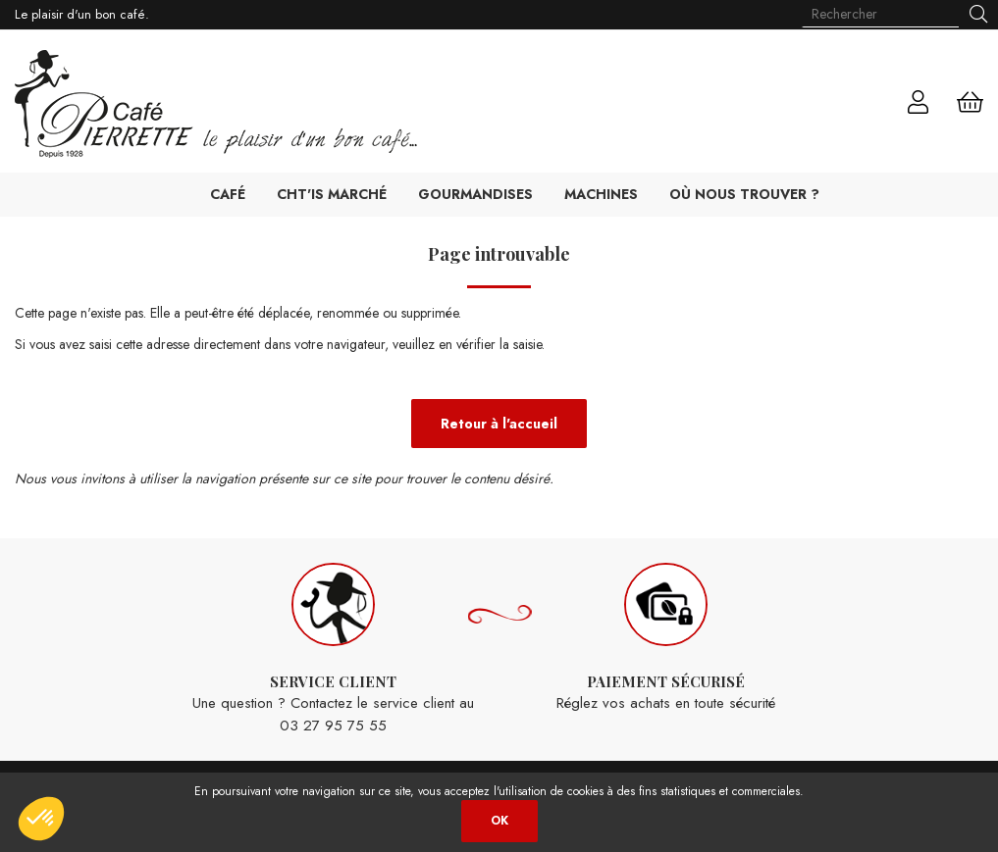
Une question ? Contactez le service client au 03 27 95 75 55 (333, 649)
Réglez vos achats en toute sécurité (666, 639)
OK (499, 820)
